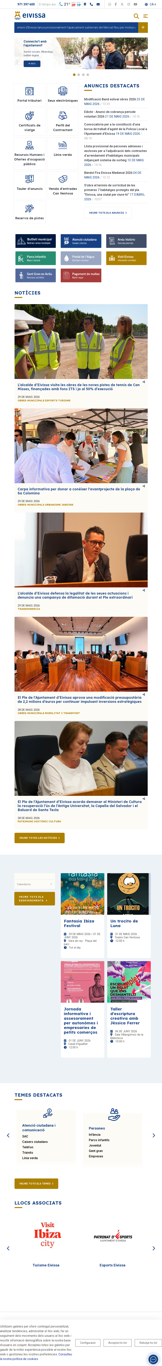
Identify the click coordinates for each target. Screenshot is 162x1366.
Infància (94, 1134)
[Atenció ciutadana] (81, 241)
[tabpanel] (81, 53)
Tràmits (27, 1152)
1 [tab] (74, 74)
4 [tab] (88, 74)
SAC (25, 1136)
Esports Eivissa (112, 1265)
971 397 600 (26, 4)
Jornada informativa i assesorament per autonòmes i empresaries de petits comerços (81, 1020)
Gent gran (96, 1151)
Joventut (95, 1145)
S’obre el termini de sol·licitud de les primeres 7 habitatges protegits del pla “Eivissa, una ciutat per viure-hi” (111, 189)
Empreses (96, 1156)
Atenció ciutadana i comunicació (39, 1127)
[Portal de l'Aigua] (81, 258)
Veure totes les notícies (38, 837)
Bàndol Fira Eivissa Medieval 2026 (108, 173)
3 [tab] (83, 74)
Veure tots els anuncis (106, 212)
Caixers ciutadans (35, 1142)
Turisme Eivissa (46, 1265)
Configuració (88, 1342)
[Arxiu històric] (126, 241)
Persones (97, 1128)
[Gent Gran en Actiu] (36, 275)
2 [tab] (78, 74)
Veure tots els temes (35, 1183)
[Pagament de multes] (81, 275)
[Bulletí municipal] (36, 241)
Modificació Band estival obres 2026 (110, 99)
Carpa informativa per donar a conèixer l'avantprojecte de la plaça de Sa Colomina (79, 491)
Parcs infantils (99, 1140)
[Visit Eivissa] (126, 258)
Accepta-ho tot (117, 1342)
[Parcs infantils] (36, 258)
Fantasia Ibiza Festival (79, 923)
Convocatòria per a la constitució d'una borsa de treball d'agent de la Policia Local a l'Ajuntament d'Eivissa (115, 129)
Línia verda (30, 1158)
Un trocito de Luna (124, 923)
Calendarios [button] (34, 884)
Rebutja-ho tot (148, 1342)
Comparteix (144, 382)
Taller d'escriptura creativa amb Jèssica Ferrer (125, 1016)
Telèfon (27, 1147)
